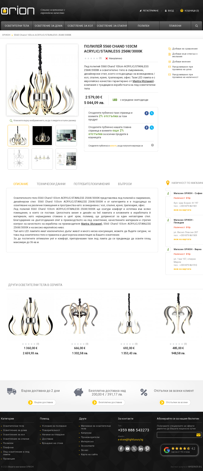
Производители (90, 437)
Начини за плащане (53, 434)
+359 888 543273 (133, 430)
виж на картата (182, 210)
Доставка (47, 439)
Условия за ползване (54, 426)
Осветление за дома (15, 430)
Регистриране (151, 11)
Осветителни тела (13, 426)
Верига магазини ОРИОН (21, 467)
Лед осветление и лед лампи (16, 453)
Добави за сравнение (185, 48)
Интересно (87, 441)
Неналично (115, 58)
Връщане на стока (52, 443)
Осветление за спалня (16, 439)
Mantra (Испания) (143, 81)
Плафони (8, 447)
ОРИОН (6, 35)
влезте (113, 146)
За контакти (87, 446)
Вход (171, 11)
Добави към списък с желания (185, 55)
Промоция (9, 458)
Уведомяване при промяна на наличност (185, 76)
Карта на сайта (89, 454)
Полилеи (8, 443)
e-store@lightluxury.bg (130, 439)
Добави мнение (181, 61)
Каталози (86, 433)
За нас (84, 450)
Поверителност (51, 430)
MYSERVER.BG (195, 467)
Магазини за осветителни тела (96, 427)
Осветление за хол (14, 434)
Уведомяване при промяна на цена (182, 68)
